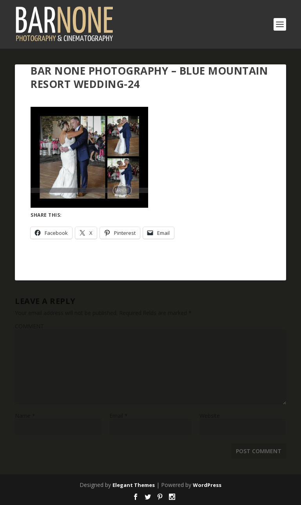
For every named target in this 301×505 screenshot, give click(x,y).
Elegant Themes (133, 485)
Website (209, 415)
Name (25, 415)
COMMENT (29, 326)
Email (118, 415)
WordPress (207, 485)
